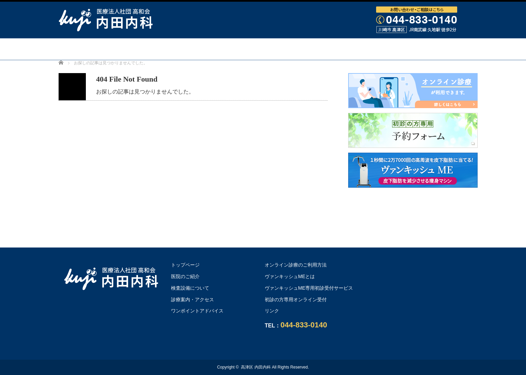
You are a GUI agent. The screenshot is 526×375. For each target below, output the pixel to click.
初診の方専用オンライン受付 (296, 299)
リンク (272, 310)
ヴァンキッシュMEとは (290, 276)
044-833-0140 (303, 325)
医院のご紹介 (185, 276)
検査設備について (247, 49)
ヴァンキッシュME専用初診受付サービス (309, 288)
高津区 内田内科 (255, 367)
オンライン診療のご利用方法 (263, 70)
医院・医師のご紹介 (173, 49)
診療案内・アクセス (321, 49)
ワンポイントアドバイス (404, 49)
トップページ (106, 49)
